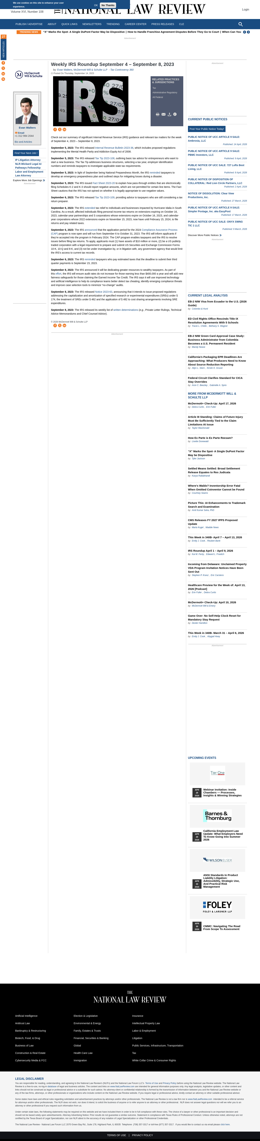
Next (249, 32)
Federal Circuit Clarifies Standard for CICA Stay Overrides (215, 379)
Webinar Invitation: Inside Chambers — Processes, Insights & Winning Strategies (222, 792)
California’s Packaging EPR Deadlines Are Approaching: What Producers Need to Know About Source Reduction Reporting (217, 360)
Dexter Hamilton (199, 623)
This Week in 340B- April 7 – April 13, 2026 (215, 537)
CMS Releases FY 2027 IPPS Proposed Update (213, 522)
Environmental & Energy (87, 1023)
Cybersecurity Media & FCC (31, 1060)
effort (58, 273)
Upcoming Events (202, 757)
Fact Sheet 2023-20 (104, 183)
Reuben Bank (213, 541)
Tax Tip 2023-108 (104, 158)
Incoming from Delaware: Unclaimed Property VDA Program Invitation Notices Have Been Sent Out (217, 568)
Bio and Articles (23, 141)
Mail (164, 114)
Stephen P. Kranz (200, 575)
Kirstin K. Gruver (215, 368)
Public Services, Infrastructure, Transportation (157, 1045)
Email (21, 132)
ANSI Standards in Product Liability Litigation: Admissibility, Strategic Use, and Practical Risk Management (221, 881)
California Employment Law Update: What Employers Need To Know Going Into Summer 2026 (223, 835)
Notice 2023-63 (103, 291)
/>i (175, 114)
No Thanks (107, 5)
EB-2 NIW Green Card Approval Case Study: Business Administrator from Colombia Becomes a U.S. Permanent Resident (216, 339)
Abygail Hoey (213, 636)
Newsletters (92, 24)
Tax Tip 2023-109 (104, 197)
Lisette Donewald (200, 441)
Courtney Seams (200, 493)
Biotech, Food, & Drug (27, 1038)
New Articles (3, 49)
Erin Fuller (211, 407)
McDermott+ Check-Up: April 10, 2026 (212, 602)
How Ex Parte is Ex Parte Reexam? (210, 437)
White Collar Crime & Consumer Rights (154, 1060)
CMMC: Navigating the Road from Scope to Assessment (221, 928)
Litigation (137, 1038)
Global (77, 1045)
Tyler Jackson (198, 458)
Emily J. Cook (198, 541)
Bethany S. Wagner (218, 326)
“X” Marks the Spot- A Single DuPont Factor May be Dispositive (112, 31)
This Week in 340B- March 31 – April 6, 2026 (216, 632)
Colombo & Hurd (200, 309)
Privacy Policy (169, 1083)
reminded (155, 172)
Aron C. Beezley (199, 385)
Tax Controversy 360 (122, 69)
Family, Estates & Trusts (87, 1030)
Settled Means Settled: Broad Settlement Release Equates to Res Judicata (214, 470)
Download (170, 114)
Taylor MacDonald (200, 428)
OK (96, 5)
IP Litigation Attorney (28, 159)
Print (158, 114)
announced (91, 229)
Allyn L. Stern (198, 368)
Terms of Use (151, 1083)
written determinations (125, 309)
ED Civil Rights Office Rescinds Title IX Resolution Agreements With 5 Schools (213, 320)
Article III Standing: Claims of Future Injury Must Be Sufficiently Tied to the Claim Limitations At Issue (215, 420)
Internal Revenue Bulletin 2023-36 (114, 147)
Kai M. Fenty (198, 554)
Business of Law (24, 1045)
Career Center (135, 24)
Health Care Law (83, 1053)
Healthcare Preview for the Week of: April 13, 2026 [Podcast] (216, 587)
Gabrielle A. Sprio (218, 385)
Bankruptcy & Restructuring (30, 1030)
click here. (225, 1124)
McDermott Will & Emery (203, 606)
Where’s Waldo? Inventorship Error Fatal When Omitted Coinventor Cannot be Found (216, 487)
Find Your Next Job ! (26, 153)
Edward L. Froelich (215, 554)
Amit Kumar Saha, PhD (203, 510)
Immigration (80, 1060)
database (51, 1086)
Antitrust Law (22, 1023)
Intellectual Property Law (146, 1023)
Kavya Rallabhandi (201, 476)
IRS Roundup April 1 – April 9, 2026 (210, 550)
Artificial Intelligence (26, 1015)
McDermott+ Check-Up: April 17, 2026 (212, 403)
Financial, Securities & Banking (91, 1038)
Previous (244, 32)
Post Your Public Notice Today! (207, 129)
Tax (154, 88)
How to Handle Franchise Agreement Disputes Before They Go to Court (201, 31)
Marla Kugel (197, 527)
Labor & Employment (144, 1030)
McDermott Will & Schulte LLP (90, 69)
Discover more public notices (203, 235)
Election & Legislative (86, 1015)
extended (90, 207)
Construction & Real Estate (30, 1053)
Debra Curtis (198, 407)
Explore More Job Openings (27, 180)
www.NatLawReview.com (122, 1086)
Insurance (137, 1015)
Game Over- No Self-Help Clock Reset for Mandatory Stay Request (214, 617)
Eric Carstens (217, 575)
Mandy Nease (198, 347)
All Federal (158, 97)
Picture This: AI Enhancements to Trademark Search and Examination (217, 504)
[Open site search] (240, 24)
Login (245, 9)
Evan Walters (27, 127)
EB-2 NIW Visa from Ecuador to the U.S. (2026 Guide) (217, 303)
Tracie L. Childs (199, 326)
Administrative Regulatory (165, 92)
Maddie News (212, 527)
